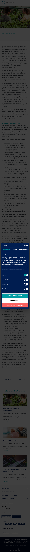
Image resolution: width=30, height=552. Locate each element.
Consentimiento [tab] (6, 249)
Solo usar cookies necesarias (15, 305)
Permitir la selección (15, 300)
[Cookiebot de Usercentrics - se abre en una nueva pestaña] (21, 245)
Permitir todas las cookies (15, 295)
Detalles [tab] (15, 249)
